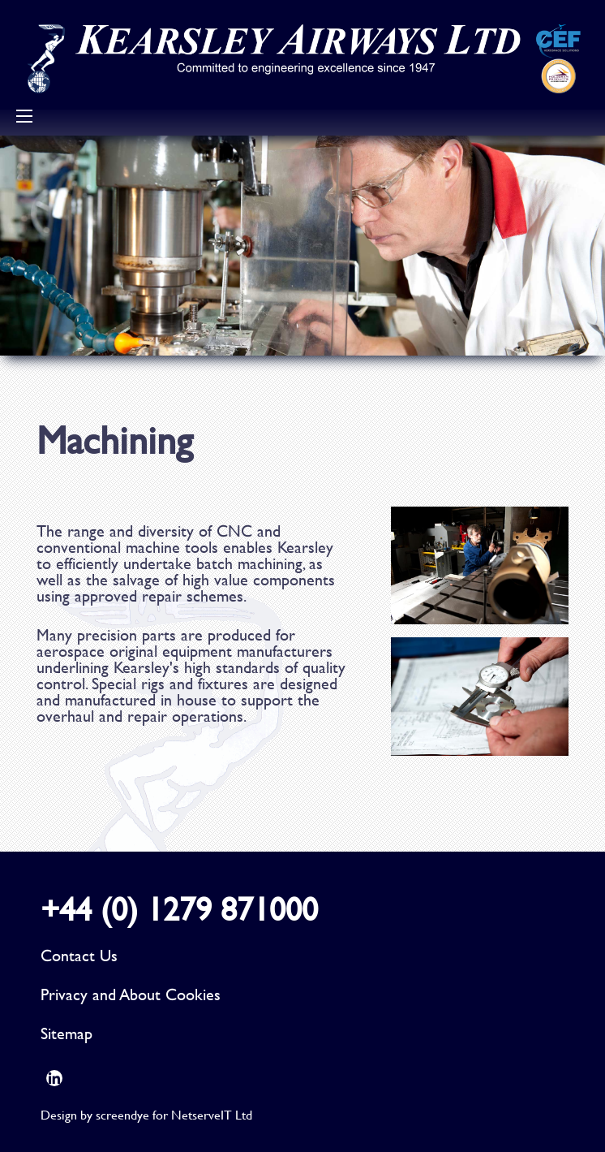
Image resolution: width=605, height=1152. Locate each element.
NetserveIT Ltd (211, 1114)
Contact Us (79, 955)
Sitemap (66, 1033)
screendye (122, 1114)
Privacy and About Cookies (131, 994)
